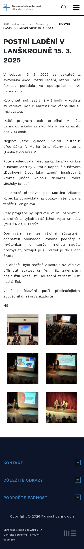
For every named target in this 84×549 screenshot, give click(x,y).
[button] (78, 462)
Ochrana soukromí (15, 534)
